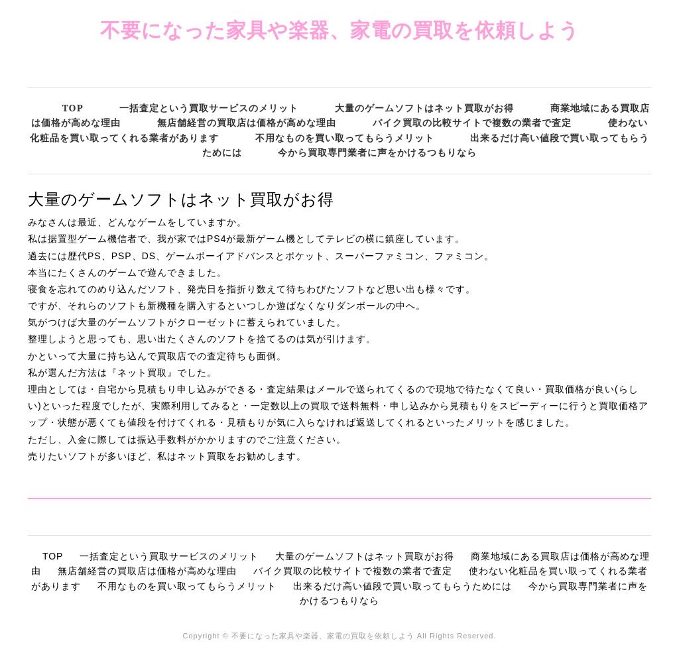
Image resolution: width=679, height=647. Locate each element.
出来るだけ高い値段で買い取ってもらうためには (402, 586)
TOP (73, 107)
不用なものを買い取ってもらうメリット (344, 137)
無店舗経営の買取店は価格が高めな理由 (246, 122)
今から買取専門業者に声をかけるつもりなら (377, 152)
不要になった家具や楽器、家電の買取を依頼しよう (340, 29)
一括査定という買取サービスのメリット (208, 107)
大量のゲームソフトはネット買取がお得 (424, 107)
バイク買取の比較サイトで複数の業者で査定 (472, 122)
